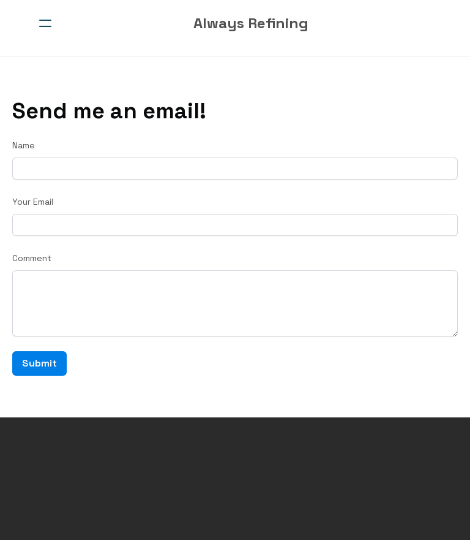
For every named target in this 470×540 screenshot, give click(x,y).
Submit (39, 363)
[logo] (251, 23)
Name (23, 145)
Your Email (32, 201)
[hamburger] (45, 23)
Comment (31, 258)
